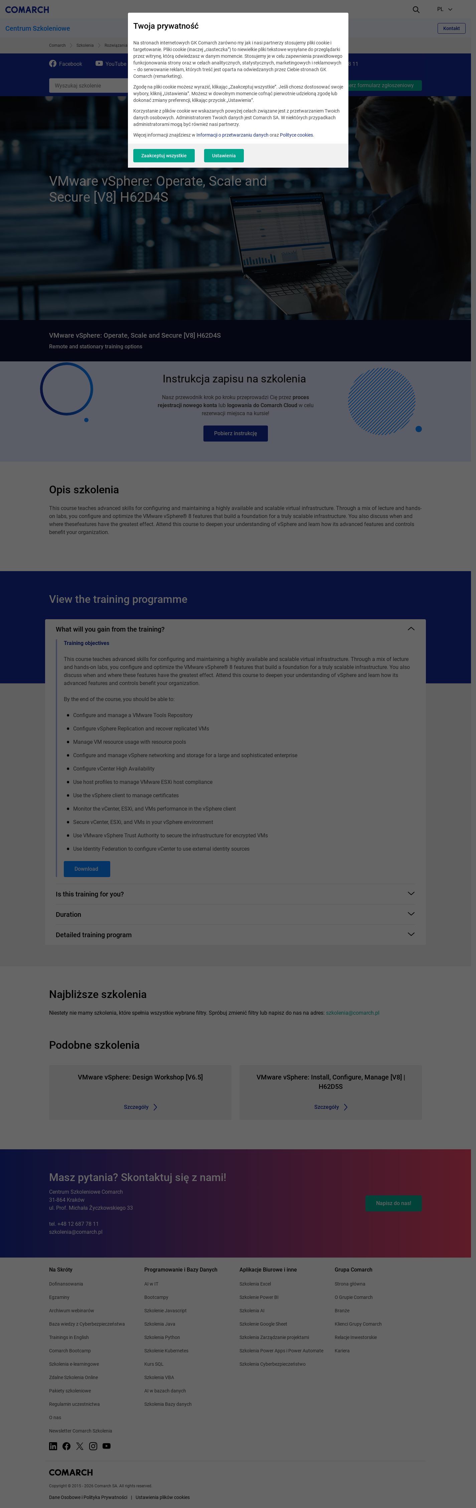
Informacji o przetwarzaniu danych (232, 135)
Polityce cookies (296, 135)
